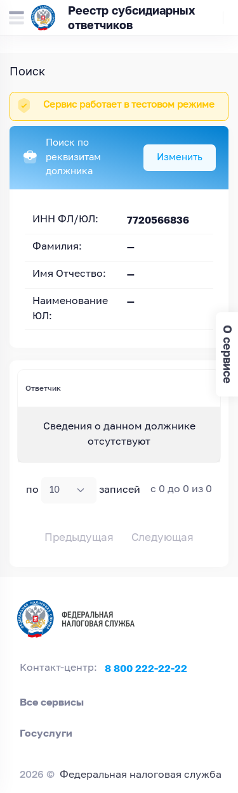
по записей (83, 490)
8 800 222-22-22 (146, 668)
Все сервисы (52, 701)
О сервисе (227, 354)
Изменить (179, 157)
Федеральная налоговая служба (140, 775)
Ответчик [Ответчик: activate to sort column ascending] (43, 388)
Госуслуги (46, 732)
